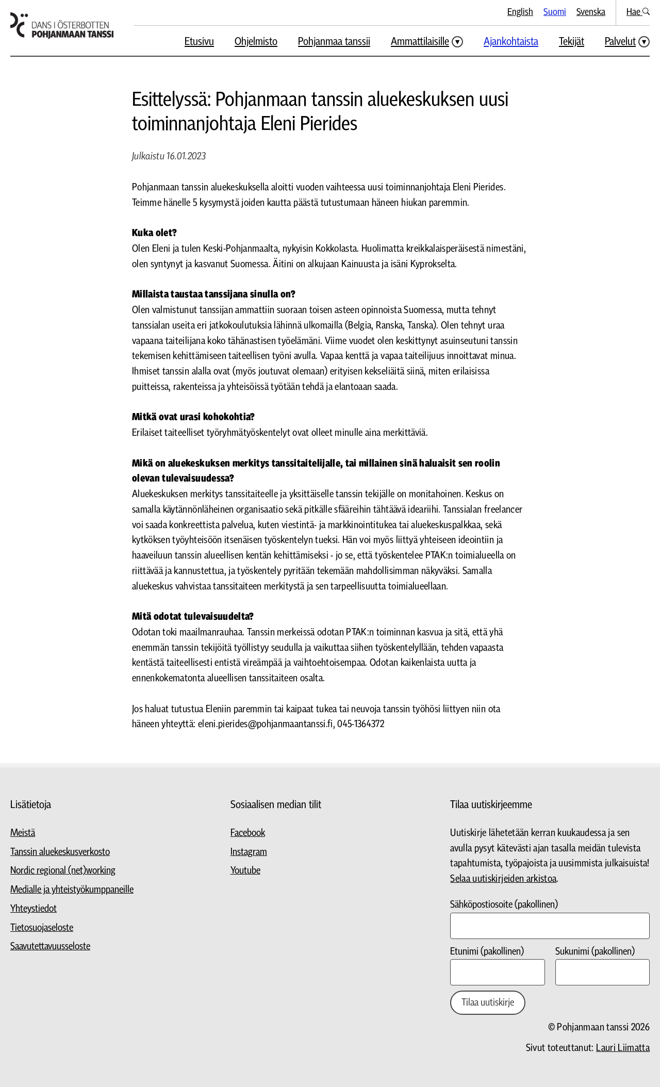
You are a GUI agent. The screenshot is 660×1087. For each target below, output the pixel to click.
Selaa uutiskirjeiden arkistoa (503, 879)
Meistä (22, 833)
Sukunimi (595, 952)
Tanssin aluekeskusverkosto (60, 852)
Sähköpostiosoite (504, 905)
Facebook (247, 833)
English (520, 12)
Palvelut (620, 41)
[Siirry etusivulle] (61, 25)
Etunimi (487, 952)
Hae (638, 12)
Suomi (554, 12)
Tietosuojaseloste (41, 928)
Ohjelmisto (256, 41)
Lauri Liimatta (623, 1048)
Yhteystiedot (33, 909)
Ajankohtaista (511, 41)
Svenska (590, 12)
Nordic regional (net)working (63, 871)
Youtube (245, 871)
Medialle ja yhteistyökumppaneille (72, 890)
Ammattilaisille (420, 41)
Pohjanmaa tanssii (334, 41)
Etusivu (199, 41)
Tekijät (571, 41)
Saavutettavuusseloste (50, 946)
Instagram (248, 852)
